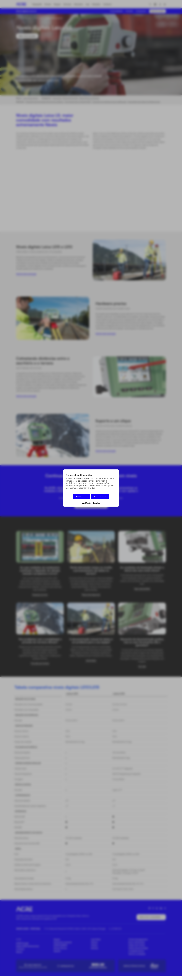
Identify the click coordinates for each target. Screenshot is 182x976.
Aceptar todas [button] (81, 497)
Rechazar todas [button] (100, 497)
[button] (91, 502)
